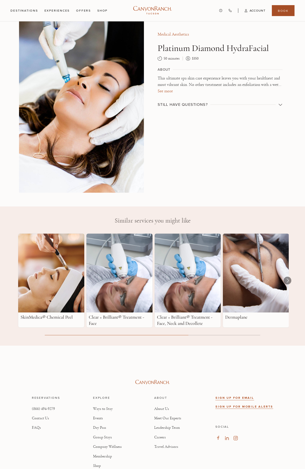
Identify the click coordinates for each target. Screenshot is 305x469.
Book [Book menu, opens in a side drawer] (283, 11)
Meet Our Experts (167, 418)
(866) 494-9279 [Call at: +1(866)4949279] (43, 409)
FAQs (36, 428)
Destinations (24, 10)
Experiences (57, 10)
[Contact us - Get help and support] (220, 10)
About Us (161, 409)
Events (98, 418)
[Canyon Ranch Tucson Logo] (152, 10)
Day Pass (99, 428)
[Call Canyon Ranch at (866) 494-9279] (230, 10)
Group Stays (102, 437)
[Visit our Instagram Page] (235, 438)
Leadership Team (167, 428)
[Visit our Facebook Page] (218, 438)
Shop (102, 10)
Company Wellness (107, 447)
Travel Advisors (166, 447)
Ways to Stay (103, 409)
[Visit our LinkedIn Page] (226, 438)
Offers (83, 10)
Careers (160, 437)
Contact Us (40, 418)
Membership (102, 456)
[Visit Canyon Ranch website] (152, 382)
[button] (251, 10)
